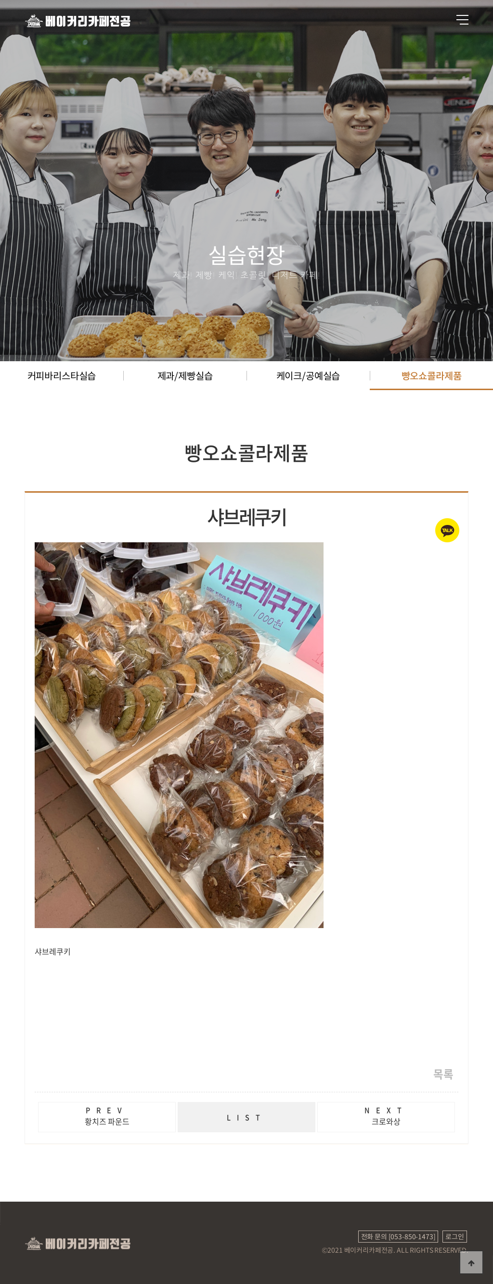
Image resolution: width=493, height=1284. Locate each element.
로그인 (454, 1236)
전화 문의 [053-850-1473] (398, 1236)
